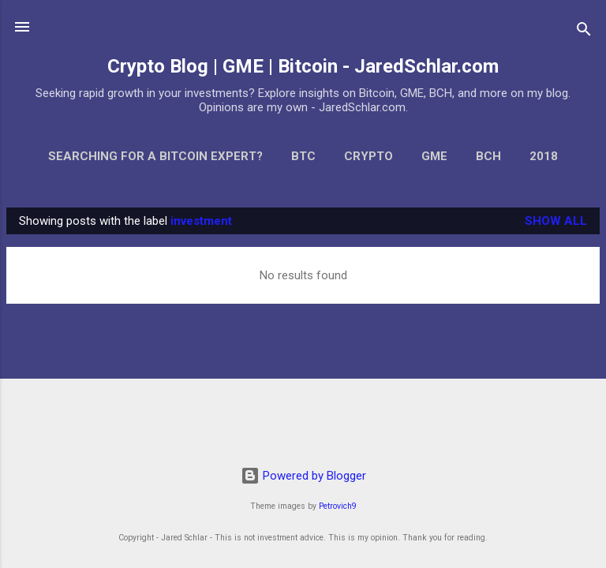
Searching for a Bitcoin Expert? (155, 156)
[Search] (583, 32)
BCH (488, 156)
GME (434, 156)
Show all (556, 221)
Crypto (368, 156)
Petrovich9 (338, 506)
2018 (543, 156)
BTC (303, 156)
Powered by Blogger (303, 476)
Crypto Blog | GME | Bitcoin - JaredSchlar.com (303, 66)
